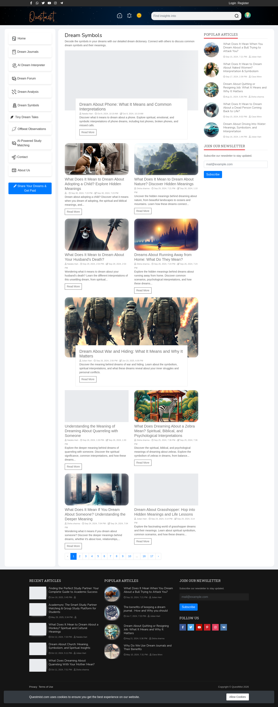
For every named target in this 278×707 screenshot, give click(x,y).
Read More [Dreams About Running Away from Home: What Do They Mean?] (142, 290)
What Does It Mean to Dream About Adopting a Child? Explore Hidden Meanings (94, 184)
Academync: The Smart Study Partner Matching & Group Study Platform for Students (73, 608)
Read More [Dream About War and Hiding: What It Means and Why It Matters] (87, 379)
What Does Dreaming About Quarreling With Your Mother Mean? (72, 662)
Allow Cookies (237, 696)
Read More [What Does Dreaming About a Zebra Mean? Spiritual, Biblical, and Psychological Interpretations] (142, 462)
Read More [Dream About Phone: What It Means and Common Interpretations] (87, 132)
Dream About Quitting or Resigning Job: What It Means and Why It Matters (245, 87)
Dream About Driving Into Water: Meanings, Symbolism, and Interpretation (244, 127)
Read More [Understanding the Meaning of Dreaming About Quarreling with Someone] (73, 466)
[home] (119, 15)
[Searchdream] (236, 15)
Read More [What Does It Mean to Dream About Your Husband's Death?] (73, 286)
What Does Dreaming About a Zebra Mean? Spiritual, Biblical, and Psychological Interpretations (164, 431)
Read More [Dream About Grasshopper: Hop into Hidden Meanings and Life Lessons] (142, 541)
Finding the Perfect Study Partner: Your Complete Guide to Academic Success (74, 590)
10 (129, 556)
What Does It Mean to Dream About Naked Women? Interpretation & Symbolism (242, 67)
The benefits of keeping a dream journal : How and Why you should (146, 609)
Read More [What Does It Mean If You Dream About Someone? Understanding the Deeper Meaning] (73, 546)
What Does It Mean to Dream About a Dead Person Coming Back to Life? (242, 107)
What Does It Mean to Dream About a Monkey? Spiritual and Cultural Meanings (73, 628)
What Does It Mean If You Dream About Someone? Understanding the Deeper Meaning (95, 514)
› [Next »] (158, 556)
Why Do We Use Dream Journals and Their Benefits (148, 647)
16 (144, 556)
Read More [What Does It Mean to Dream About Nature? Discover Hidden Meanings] (142, 210)
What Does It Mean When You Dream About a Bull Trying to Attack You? (243, 47)
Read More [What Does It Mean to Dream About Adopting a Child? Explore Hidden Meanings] (73, 211)
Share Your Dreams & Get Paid (30, 188)
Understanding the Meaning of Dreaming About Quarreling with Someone (91, 431)
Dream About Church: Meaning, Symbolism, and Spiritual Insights (69, 646)
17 (151, 556)
